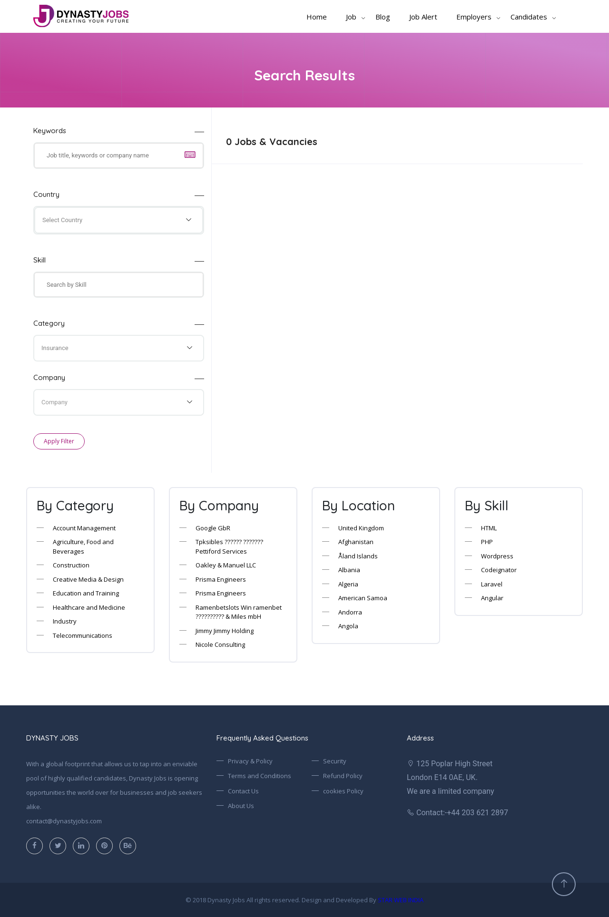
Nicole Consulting (220, 644)
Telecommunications (82, 635)
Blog (382, 16)
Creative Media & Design (88, 579)
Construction (71, 565)
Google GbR (213, 528)
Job (351, 16)
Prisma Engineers (221, 579)
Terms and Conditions (259, 775)
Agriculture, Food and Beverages (83, 546)
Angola (348, 626)
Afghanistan (355, 541)
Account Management (84, 528)
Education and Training (86, 593)
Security (334, 761)
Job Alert (423, 16)
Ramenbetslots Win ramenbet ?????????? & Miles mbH (239, 612)
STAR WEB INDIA (400, 900)
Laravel (491, 584)
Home (316, 16)
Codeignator (499, 570)
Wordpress (497, 556)
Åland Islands (358, 556)
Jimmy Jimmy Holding (225, 630)
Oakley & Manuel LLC (226, 565)
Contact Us (243, 791)
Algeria (348, 584)
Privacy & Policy (250, 761)
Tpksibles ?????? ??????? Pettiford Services (229, 546)
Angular (492, 598)
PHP (487, 541)
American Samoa (362, 598)
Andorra (350, 612)
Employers (473, 16)
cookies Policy (343, 791)
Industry (65, 621)
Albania (349, 570)
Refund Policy (343, 775)
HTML (489, 528)
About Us (241, 805)
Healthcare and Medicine (89, 607)
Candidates (529, 16)
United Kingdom (361, 528)
